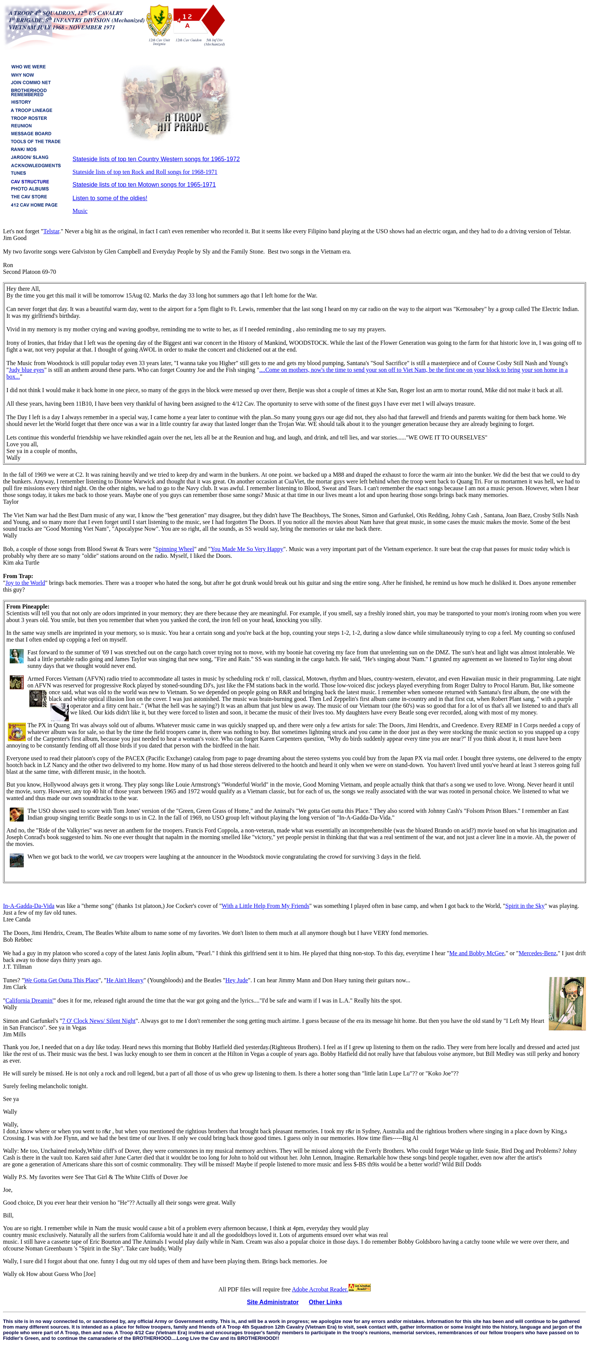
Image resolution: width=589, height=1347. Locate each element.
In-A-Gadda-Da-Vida (28, 906)
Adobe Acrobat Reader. (331, 1289)
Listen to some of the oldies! (109, 198)
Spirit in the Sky (524, 906)
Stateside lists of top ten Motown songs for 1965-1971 (144, 184)
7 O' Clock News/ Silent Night (98, 1021)
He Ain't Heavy (124, 980)
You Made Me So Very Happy (247, 549)
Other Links (325, 1302)
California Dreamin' (30, 1000)
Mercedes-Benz (537, 953)
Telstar (51, 231)
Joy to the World (25, 583)
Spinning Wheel (174, 549)
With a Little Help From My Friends (265, 906)
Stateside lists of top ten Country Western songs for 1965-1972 (156, 159)
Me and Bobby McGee (476, 953)
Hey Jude (236, 980)
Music (80, 211)
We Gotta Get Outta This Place (61, 980)
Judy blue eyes (26, 370)
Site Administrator (273, 1302)
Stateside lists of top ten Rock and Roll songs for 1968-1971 (144, 172)
